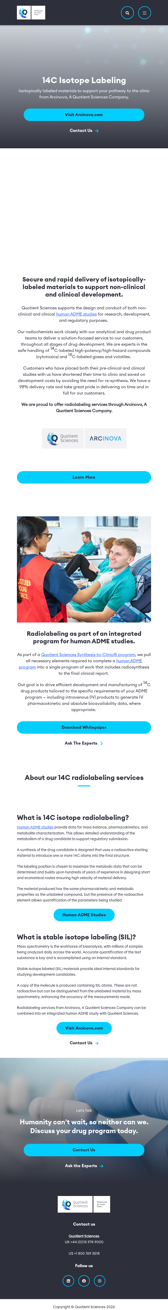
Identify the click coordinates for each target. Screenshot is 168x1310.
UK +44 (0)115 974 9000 (84, 1242)
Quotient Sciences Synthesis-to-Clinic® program (88, 655)
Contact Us (84, 131)
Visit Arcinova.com (84, 115)
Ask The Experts (84, 743)
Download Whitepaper (84, 727)
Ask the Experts (84, 1166)
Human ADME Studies (84, 915)
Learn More (84, 477)
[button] (127, 12)
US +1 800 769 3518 (84, 1253)
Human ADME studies (35, 827)
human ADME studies (76, 314)
